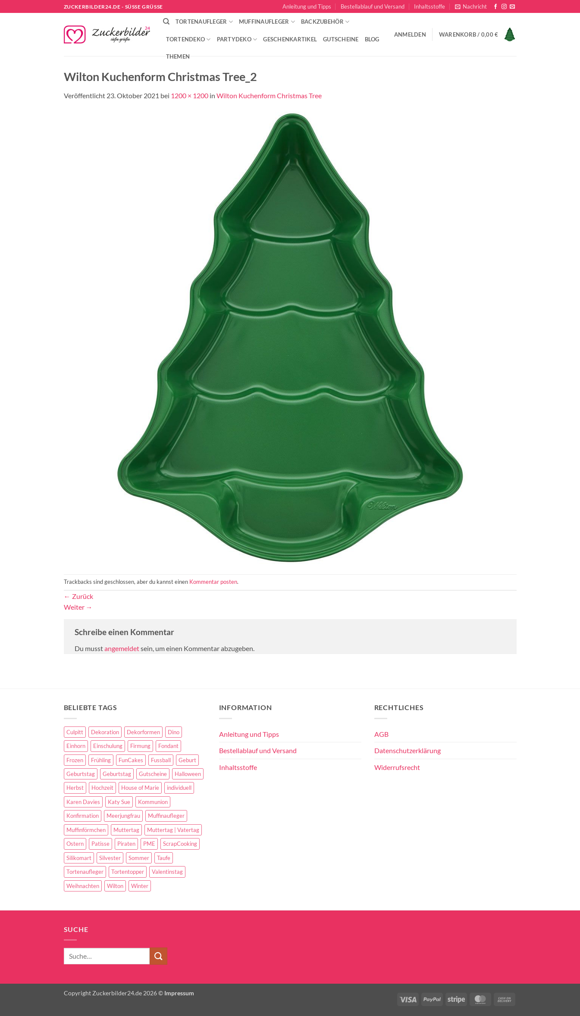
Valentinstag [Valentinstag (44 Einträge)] (167, 871)
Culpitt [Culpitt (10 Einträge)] (74, 732)
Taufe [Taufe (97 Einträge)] (163, 857)
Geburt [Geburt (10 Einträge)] (187, 760)
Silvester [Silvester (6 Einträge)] (110, 857)
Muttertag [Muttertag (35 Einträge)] (126, 829)
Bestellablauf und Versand (372, 6)
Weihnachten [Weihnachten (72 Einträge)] (82, 885)
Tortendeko (188, 39)
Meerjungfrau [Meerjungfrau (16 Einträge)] (123, 815)
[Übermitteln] (158, 955)
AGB (381, 734)
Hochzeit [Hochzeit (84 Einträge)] (102, 787)
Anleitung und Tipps (306, 6)
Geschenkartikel (290, 39)
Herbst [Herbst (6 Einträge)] (75, 787)
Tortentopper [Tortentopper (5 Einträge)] (127, 871)
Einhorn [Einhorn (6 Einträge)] (75, 745)
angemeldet (121, 648)
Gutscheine (341, 39)
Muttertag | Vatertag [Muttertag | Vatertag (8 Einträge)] (173, 829)
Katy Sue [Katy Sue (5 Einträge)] (119, 801)
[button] (471, 6)
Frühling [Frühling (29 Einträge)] (101, 760)
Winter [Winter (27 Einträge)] (139, 885)
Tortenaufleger (204, 22)
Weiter (78, 607)
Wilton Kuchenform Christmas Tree (269, 95)
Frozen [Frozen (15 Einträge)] (74, 760)
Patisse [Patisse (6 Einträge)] (100, 843)
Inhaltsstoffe (429, 6)
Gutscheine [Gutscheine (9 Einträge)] (153, 773)
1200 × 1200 (189, 95)
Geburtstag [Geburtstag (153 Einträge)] (80, 773)
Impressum (179, 993)
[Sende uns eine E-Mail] (512, 7)
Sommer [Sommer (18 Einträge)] (139, 857)
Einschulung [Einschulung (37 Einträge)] (107, 745)
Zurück (78, 596)
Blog (372, 39)
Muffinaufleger (267, 22)
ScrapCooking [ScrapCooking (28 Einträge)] (180, 843)
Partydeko (237, 39)
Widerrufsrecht (397, 767)
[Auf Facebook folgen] (495, 7)
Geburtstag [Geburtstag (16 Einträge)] (117, 773)
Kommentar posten (213, 581)
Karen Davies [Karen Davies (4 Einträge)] (83, 801)
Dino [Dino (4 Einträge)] (173, 732)
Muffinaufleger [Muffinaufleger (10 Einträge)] (166, 815)
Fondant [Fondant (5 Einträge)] (168, 745)
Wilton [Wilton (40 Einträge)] (115, 885)
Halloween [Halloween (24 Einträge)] (188, 773)
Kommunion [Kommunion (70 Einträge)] (153, 801)
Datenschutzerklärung (407, 750)
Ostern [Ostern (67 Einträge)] (75, 843)
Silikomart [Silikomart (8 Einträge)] (78, 857)
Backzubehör (325, 22)
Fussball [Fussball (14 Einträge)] (161, 760)
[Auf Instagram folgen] (504, 7)
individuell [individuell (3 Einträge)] (179, 787)
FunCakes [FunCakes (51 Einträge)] (131, 760)
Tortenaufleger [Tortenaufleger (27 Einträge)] (84, 871)
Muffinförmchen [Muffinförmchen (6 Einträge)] (86, 829)
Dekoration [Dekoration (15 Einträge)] (105, 732)
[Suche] (166, 21)
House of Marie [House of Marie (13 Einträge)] (140, 787)
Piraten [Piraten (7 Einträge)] (126, 843)
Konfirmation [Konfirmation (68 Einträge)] (82, 815)
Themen (178, 56)
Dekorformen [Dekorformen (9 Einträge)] (143, 732)
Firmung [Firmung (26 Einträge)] (140, 745)
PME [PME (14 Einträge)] (149, 843)
